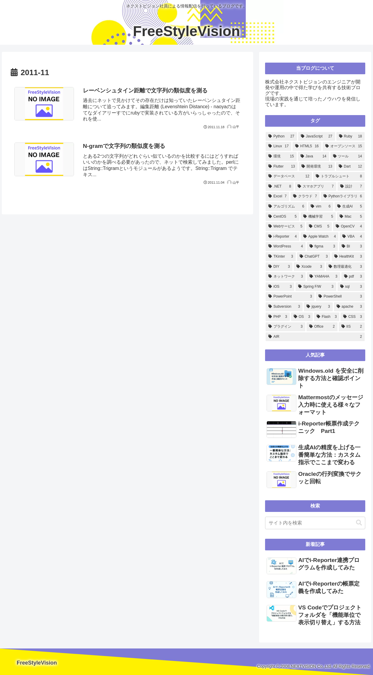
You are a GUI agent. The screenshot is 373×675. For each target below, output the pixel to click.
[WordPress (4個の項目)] (286, 246)
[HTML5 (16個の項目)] (306, 146)
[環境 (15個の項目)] (281, 156)
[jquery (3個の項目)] (318, 306)
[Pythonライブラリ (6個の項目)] (343, 196)
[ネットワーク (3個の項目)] (286, 276)
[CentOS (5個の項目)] (282, 216)
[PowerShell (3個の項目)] (340, 296)
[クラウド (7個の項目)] (305, 196)
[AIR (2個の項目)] (315, 336)
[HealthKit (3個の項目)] (348, 256)
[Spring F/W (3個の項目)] (315, 286)
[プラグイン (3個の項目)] (285, 326)
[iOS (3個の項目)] (280, 286)
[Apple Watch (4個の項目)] (319, 236)
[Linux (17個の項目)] (278, 146)
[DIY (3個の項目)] (279, 266)
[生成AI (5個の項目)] (350, 206)
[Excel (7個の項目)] (277, 196)
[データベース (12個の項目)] (289, 176)
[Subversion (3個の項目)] (284, 306)
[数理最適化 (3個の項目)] (345, 266)
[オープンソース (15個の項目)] (344, 146)
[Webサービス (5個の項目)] (285, 226)
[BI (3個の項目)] (352, 246)
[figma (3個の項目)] (322, 246)
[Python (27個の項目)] (281, 136)
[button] (359, 522)
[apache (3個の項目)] (349, 306)
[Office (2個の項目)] (322, 326)
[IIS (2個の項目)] (352, 326)
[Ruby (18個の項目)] (350, 136)
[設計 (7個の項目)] (351, 186)
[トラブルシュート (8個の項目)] (339, 176)
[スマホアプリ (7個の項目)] (315, 186)
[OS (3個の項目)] (302, 316)
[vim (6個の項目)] (320, 206)
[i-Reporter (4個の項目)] (282, 236)
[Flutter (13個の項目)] (282, 166)
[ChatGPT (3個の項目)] (313, 256)
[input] (315, 523)
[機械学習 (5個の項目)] (318, 216)
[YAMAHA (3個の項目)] (323, 276)
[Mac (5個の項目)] (351, 216)
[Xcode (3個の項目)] (309, 266)
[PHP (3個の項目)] (278, 316)
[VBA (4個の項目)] (352, 236)
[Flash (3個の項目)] (326, 316)
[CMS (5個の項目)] (319, 226)
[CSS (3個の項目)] (353, 316)
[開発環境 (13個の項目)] (317, 166)
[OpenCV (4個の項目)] (349, 226)
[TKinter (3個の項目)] (281, 256)
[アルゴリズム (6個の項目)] (286, 206)
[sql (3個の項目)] (351, 286)
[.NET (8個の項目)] (280, 186)
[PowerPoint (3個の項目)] (290, 296)
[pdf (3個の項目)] (353, 276)
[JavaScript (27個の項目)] (316, 136)
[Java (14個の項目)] (313, 156)
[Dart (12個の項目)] (350, 166)
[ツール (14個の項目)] (347, 156)
